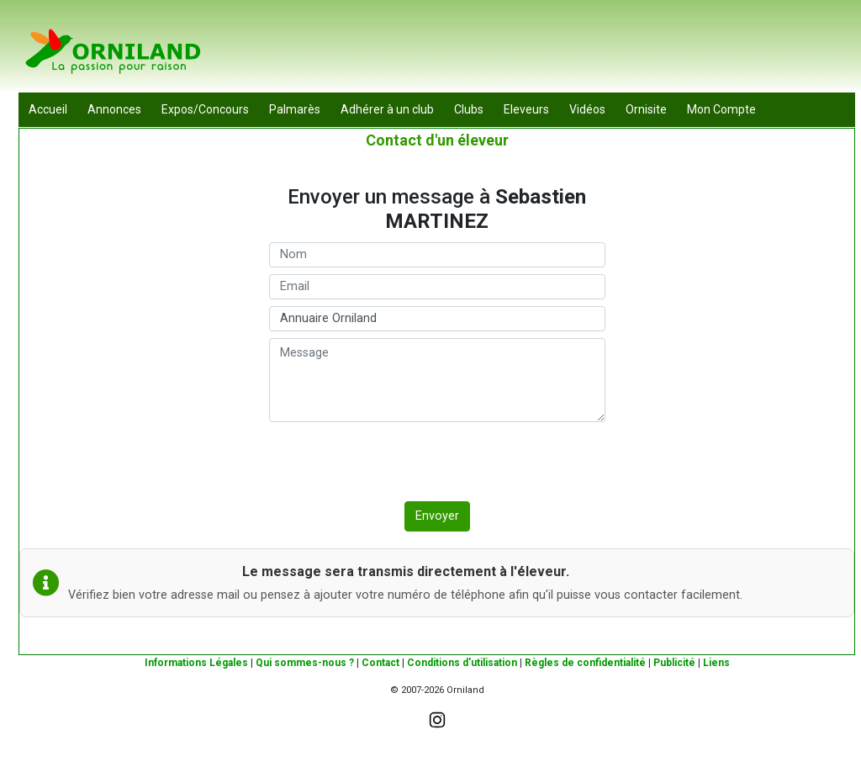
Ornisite (646, 109)
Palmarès (294, 109)
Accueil (48, 109)
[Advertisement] (549, 50)
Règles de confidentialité (585, 663)
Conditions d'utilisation (462, 663)
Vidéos (587, 109)
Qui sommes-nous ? (305, 663)
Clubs (468, 109)
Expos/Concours (205, 109)
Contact (380, 663)
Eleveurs (526, 109)
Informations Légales (196, 663)
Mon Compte (721, 109)
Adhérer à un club (387, 109)
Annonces (114, 109)
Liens (716, 663)
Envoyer (437, 516)
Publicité (674, 663)
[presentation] (397, 462)
